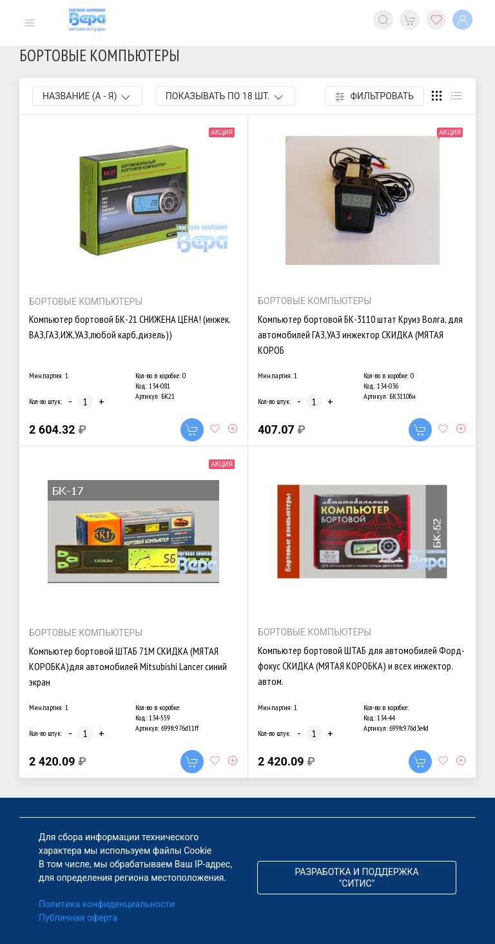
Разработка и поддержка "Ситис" (356, 878)
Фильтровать (374, 96)
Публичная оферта (78, 917)
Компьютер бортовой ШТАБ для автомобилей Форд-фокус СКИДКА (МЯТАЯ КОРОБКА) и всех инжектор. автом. (361, 666)
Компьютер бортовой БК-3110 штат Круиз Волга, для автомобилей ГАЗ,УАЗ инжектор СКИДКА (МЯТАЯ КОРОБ (360, 334)
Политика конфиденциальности (107, 904)
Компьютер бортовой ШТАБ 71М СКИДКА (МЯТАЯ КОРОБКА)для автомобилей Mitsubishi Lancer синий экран (128, 666)
